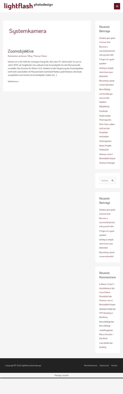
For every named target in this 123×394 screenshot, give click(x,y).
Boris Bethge (105, 93)
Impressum (104, 381)
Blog (31, 56)
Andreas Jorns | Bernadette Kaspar (106, 162)
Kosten (115, 381)
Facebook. (104, 115)
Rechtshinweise (90, 381)
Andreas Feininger (107, 170)
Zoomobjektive (21, 51)
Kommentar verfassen (17, 56)
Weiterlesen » (14, 81)
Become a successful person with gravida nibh (107, 54)
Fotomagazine (105, 145)
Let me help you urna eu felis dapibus (106, 101)
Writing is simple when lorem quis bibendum (106, 76)
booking (102, 363)
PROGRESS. (104, 110)
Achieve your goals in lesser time (105, 42)
